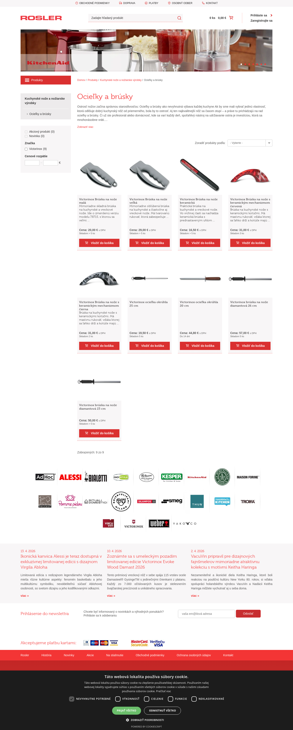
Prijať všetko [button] (126, 710)
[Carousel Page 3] (249, 64)
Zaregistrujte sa (261, 20)
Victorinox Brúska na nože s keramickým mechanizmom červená (250, 202)
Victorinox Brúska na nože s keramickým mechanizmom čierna (99, 305)
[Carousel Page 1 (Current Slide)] (241, 64)
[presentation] (210, 627)
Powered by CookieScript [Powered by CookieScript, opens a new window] (146, 726)
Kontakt (212, 3)
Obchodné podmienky (94, 3)
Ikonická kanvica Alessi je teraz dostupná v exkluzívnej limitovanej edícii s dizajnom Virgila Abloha (61, 562)
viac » (25, 595)
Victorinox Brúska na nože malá (98, 201)
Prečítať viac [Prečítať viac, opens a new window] (163, 691)
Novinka (34, 136)
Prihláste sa (259, 15)
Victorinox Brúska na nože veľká (148, 201)
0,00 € (222, 18)
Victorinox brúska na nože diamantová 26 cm (249, 303)
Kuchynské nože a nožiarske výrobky (120, 80)
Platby (153, 3)
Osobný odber (182, 3)
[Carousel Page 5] (257, 64)
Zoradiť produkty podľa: (210, 143)
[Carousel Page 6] (261, 64)
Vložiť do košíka (102, 243)
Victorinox (36, 149)
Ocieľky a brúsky (153, 80)
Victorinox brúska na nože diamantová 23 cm (98, 406)
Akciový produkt (40, 132)
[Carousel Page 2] (245, 64)
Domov (81, 80)
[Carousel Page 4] (253, 64)
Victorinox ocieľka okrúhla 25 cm (148, 303)
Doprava (129, 3)
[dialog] (146, 700)
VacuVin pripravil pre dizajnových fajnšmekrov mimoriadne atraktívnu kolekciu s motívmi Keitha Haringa (225, 562)
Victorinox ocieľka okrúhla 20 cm (199, 303)
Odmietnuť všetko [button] (162, 710)
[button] (146, 720)
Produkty (34, 80)
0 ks (212, 18)
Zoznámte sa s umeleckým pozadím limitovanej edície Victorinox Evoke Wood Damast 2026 (142, 562)
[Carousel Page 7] (265, 64)
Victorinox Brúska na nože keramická (199, 201)
